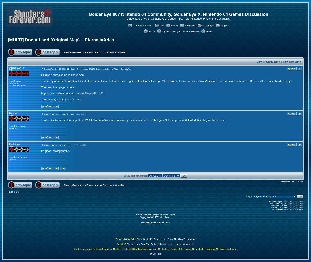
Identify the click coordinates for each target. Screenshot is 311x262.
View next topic (292, 61)
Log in (209, 31)
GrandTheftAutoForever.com (181, 239)
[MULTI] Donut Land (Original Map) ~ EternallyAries (61, 40)
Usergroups (208, 25)
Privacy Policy (155, 254)
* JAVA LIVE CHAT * (143, 25)
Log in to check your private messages (180, 31)
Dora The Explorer (150, 244)
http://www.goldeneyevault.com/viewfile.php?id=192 (72, 93)
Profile (152, 31)
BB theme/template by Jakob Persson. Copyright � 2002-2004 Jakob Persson (155, 216)
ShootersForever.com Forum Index (82, 52)
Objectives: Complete (114, 52)
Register (225, 25)
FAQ (162, 25)
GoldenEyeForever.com (154, 239)
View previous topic (268, 61)
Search (174, 25)
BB (152, 222)
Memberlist (190, 25)
